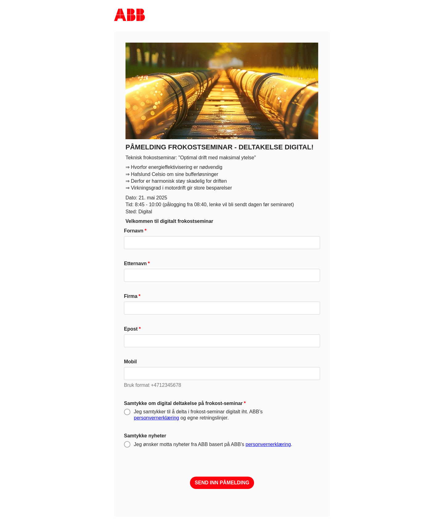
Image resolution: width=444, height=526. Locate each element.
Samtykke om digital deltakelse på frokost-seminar (183, 403)
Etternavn (135, 263)
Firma (131, 296)
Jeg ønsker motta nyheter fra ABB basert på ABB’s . (213, 444)
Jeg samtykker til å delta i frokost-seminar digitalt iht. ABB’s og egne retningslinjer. (198, 414)
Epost (131, 329)
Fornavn (133, 230)
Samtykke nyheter (145, 435)
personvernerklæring (156, 417)
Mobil (130, 361)
